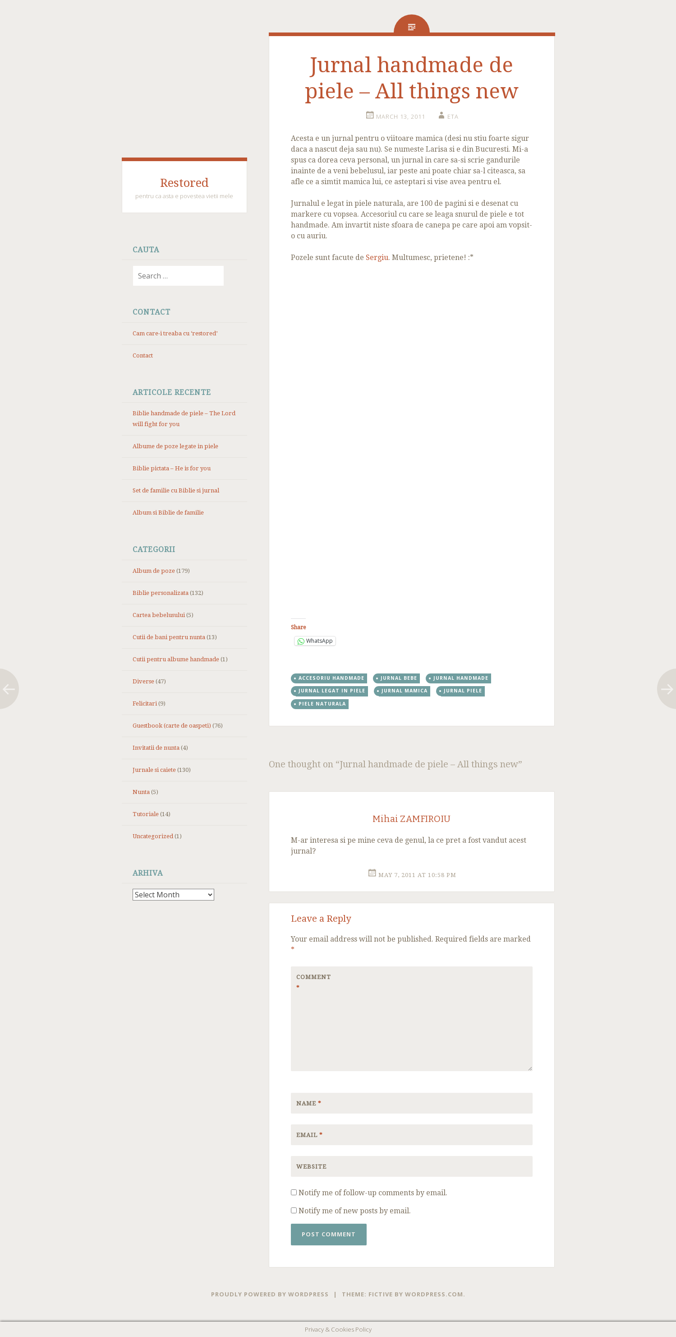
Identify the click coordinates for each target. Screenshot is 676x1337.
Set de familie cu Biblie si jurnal (176, 490)
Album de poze (154, 570)
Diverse (143, 681)
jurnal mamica (405, 690)
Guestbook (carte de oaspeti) (172, 725)
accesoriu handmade (331, 678)
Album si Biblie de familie (168, 512)
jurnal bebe (399, 678)
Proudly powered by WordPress (270, 1294)
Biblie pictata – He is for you (172, 468)
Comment (313, 982)
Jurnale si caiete (154, 769)
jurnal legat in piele (332, 690)
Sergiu (377, 257)
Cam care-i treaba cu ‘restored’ (175, 333)
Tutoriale (146, 814)
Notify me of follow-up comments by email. (373, 1192)
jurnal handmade (460, 678)
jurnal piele (463, 690)
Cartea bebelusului (159, 615)
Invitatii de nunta (156, 747)
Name (309, 1103)
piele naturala (322, 704)
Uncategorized (153, 836)
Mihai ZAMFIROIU (411, 818)
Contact (143, 355)
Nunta (141, 792)
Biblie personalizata (161, 593)
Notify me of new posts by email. (355, 1211)
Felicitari (145, 703)
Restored (184, 183)
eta (453, 116)
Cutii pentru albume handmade (176, 659)
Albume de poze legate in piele (175, 446)
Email (309, 1135)
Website (311, 1166)
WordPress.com (434, 1294)
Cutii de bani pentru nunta (169, 637)
